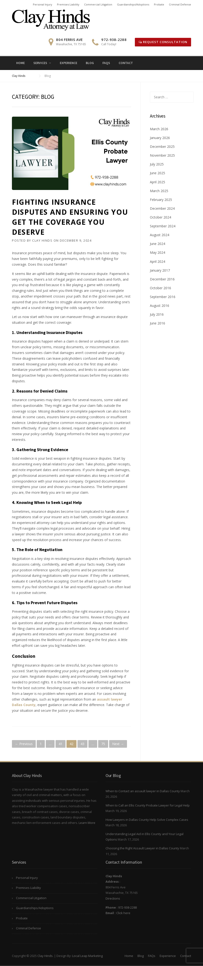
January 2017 (160, 270)
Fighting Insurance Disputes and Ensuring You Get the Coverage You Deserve (70, 217)
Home (20, 63)
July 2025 (157, 164)
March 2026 (159, 129)
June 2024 (157, 243)
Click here (123, 913)
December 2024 (162, 208)
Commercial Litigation (98, 4)
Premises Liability (68, 4)
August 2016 (159, 305)
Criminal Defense (180, 4)
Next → (118, 744)
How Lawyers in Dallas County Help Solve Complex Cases (147, 819)
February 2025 (161, 199)
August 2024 (159, 235)
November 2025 (162, 155)
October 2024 (160, 217)
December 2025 (162, 146)
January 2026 (160, 137)
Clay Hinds (42, 240)
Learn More (87, 823)
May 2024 (157, 252)
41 (60, 744)
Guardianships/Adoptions (133, 4)
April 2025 (157, 182)
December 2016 (162, 279)
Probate (159, 4)
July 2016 (157, 314)
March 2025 (159, 191)
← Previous (24, 744)
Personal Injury (42, 4)
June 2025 (157, 173)
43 (82, 744)
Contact (126, 63)
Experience (68, 63)
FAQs (106, 63)
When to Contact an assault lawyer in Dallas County (143, 791)
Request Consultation (163, 42)
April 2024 (157, 261)
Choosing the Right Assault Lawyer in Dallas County (142, 848)
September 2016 (162, 296)
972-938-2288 (127, 907)
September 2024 (162, 226)
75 (103, 744)
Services (40, 63)
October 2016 (160, 288)
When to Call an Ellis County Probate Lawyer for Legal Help (148, 805)
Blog (90, 63)
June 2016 (157, 323)
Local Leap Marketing (87, 956)
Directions (113, 898)
